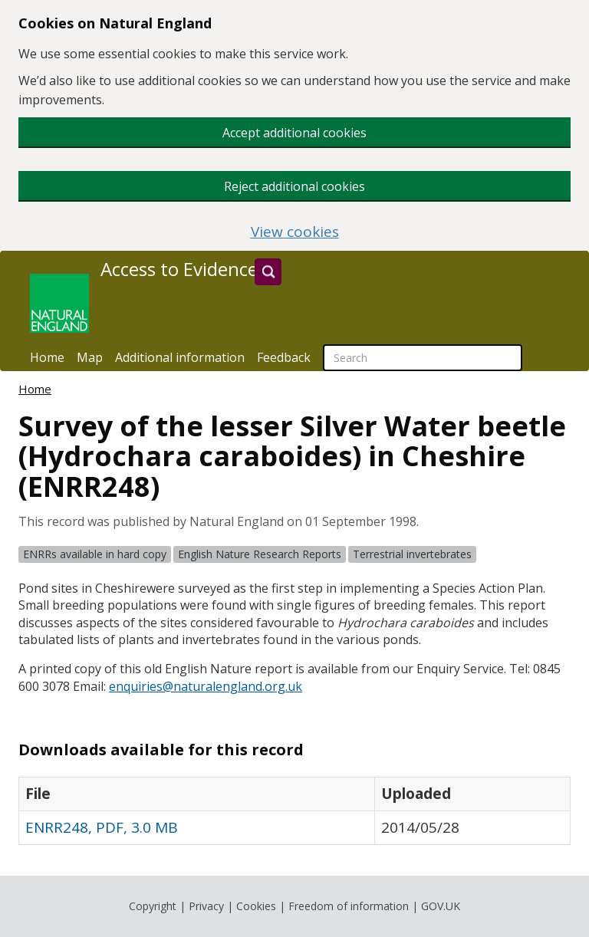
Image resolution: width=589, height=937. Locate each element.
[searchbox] (422, 357)
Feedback (284, 357)
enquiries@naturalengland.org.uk (205, 686)
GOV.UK (440, 906)
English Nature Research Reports (259, 554)
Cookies (256, 906)
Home (47, 357)
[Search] (268, 271)
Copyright (152, 906)
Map (90, 357)
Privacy (206, 906)
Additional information (180, 357)
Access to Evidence (179, 269)
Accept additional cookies (294, 132)
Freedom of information (348, 906)
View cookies (295, 232)
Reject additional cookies (294, 186)
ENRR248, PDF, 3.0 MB (101, 827)
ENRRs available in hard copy (94, 554)
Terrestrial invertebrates (412, 554)
